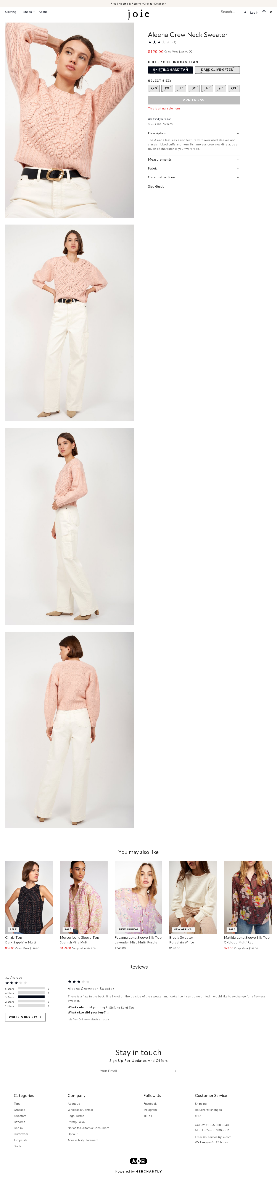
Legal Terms (76, 1121)
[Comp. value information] (190, 56)
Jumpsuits (20, 1145)
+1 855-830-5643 (217, 1130)
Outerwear (21, 1139)
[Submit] (175, 1076)
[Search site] (245, 12)
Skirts (17, 1151)
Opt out (72, 1139)
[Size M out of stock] (194, 94)
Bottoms (19, 1127)
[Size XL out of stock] (221, 94)
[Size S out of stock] (180, 94)
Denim (18, 1133)
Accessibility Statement (83, 1145)
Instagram (150, 1115)
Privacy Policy (76, 1127)
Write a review (25, 1022)
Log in (254, 12)
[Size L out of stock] (207, 94)
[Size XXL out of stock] (234, 94)
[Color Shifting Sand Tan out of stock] (170, 75)
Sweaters (20, 1121)
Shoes (29, 12)
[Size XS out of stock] (167, 94)
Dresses (19, 1115)
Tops (17, 1108)
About (43, 11)
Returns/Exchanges (208, 1115)
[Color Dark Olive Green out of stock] (217, 75)
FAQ (198, 1121)
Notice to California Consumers (88, 1133)
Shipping (201, 1108)
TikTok (147, 1121)
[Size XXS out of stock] (154, 94)
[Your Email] (135, 1076)
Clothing (12, 12)
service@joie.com (219, 1142)
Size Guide (156, 192)
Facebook (150, 1108)
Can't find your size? (159, 124)
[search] (232, 12)
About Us (74, 1108)
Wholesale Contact (80, 1115)
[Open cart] (267, 12)
